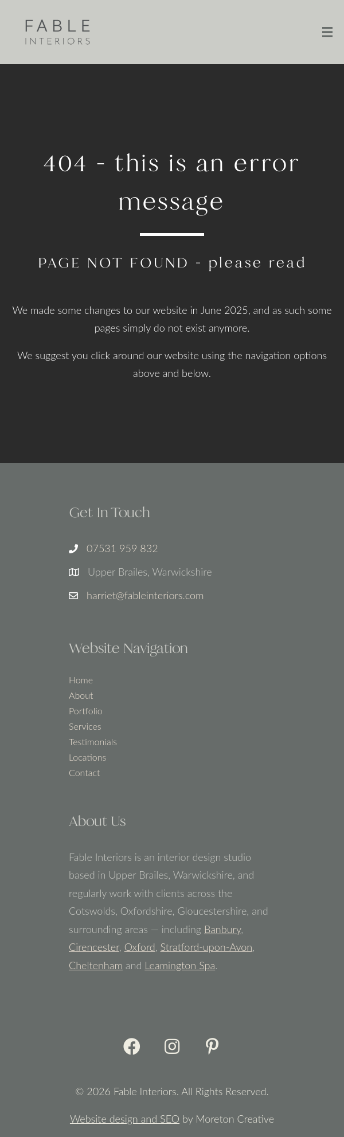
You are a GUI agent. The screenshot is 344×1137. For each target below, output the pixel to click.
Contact (84, 773)
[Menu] (327, 32)
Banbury (222, 929)
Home (81, 680)
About (81, 696)
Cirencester (94, 947)
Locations (87, 757)
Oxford (139, 947)
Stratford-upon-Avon (207, 947)
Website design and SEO (124, 1118)
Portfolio (86, 711)
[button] (132, 1046)
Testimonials (93, 742)
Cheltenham (96, 965)
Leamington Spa (179, 965)
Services (85, 726)
